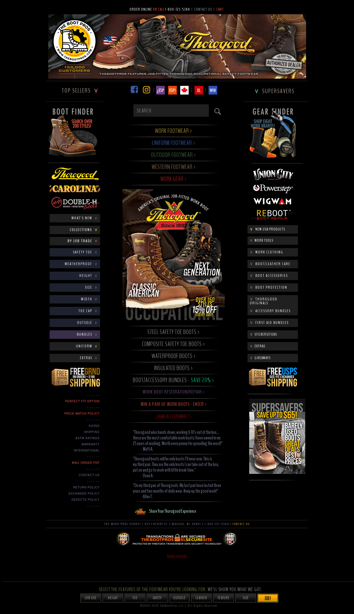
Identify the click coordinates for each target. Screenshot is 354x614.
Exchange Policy (84, 493)
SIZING (94, 425)
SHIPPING (92, 432)
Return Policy (86, 487)
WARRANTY (91, 444)
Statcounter (177, 555)
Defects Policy (85, 499)
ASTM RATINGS (87, 438)
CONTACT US (89, 475)
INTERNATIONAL (87, 450)
